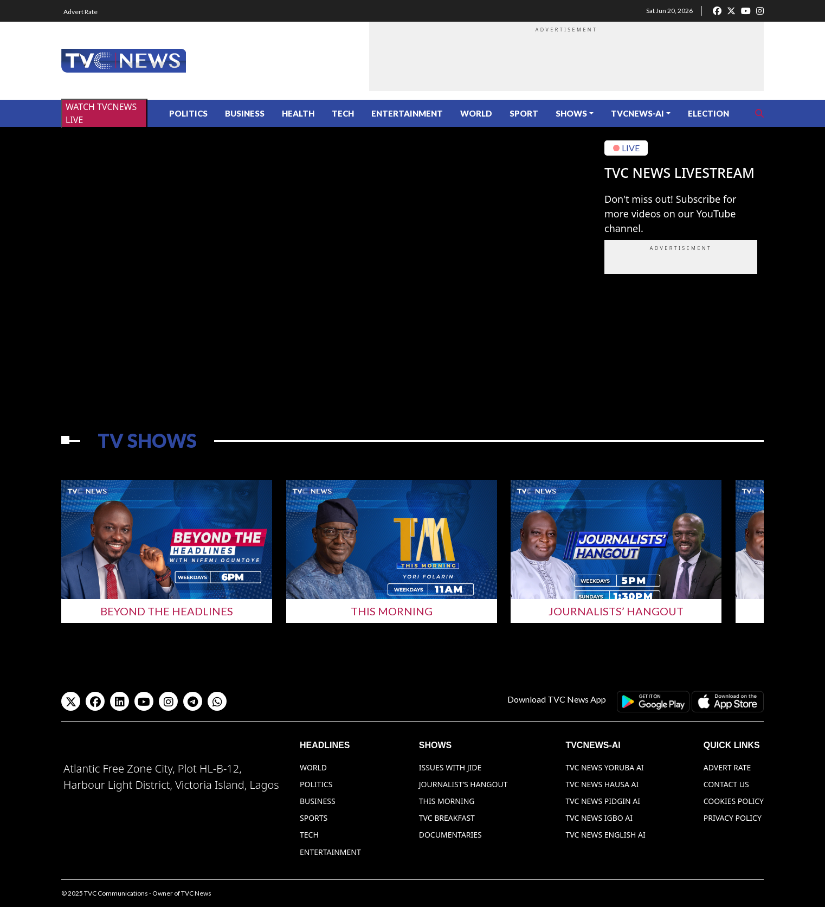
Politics (188, 113)
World (476, 113)
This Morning (392, 610)
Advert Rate (80, 12)
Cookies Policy (734, 801)
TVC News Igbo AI (599, 818)
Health (298, 113)
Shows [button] (571, 113)
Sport (524, 113)
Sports (313, 818)
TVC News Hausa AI (602, 784)
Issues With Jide (450, 767)
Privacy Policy (733, 818)
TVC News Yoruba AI (604, 767)
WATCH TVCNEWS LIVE (101, 113)
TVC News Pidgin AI (602, 801)
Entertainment (407, 113)
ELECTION (708, 113)
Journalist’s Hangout (463, 784)
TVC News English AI (605, 834)
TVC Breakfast (447, 818)
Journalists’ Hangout (616, 610)
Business (245, 113)
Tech (343, 113)
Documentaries (450, 834)
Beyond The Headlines (166, 610)
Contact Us (726, 784)
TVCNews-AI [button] (637, 113)
